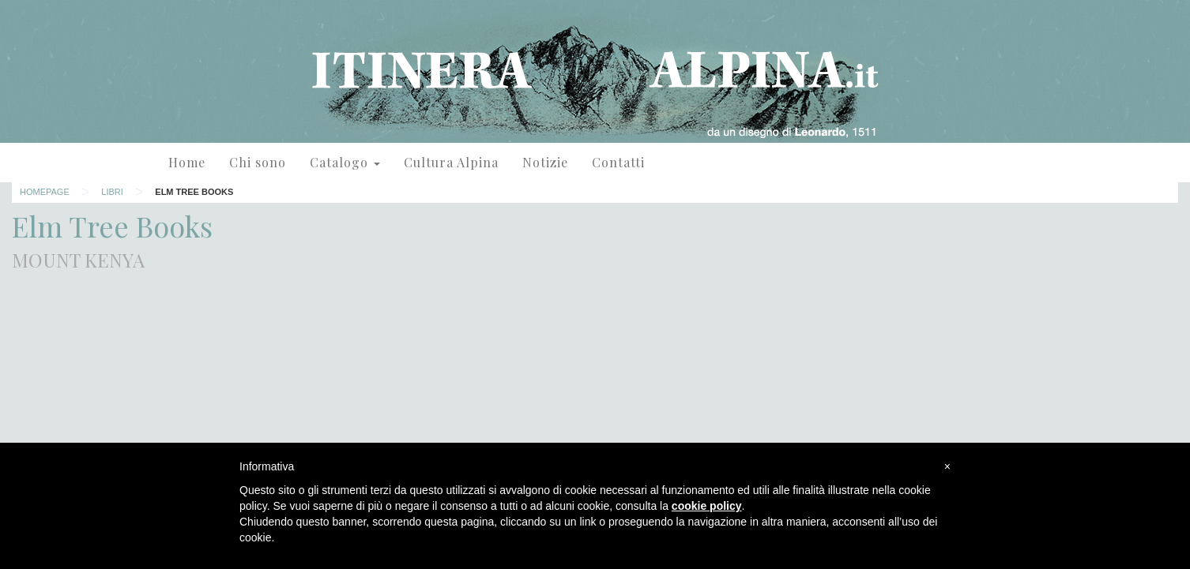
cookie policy (707, 506)
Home (186, 162)
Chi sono (257, 162)
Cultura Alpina (451, 162)
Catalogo (345, 162)
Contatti (618, 162)
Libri (112, 192)
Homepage (45, 192)
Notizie (545, 162)
